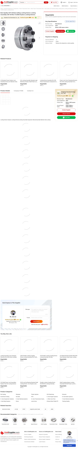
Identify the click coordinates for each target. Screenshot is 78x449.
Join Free (75, 2)
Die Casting (3, 394)
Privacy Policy (58, 441)
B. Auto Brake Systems (67, 396)
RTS (32, 396)
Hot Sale (18, 396)
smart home (34, 401)
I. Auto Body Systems (5, 401)
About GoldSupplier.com (60, 434)
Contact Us (57, 436)
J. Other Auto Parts (51, 399)
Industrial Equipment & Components (11, 8)
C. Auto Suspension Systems (7, 399)
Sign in (71, 2)
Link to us (57, 439)
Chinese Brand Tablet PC (52, 401)
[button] (39, 37)
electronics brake (6, 409)
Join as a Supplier (27, 434)
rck (45, 409)
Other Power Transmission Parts (37, 8)
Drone (17, 401)
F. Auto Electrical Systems (68, 399)
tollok (52, 409)
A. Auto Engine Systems (52, 396)
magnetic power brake (35, 409)
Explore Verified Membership (30, 439)
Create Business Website (29, 441)
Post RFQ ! (44, 324)
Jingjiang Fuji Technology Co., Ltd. (11, 17)
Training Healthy (66, 401)
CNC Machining (50, 394)
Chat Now (69, 445)
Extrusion (64, 394)
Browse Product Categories (44, 436)
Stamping (18, 394)
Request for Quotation (43, 434)
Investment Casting (5, 396)
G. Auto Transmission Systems (38, 399)
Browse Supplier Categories (44, 439)
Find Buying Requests (28, 436)
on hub (16, 409)
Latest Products (42, 441)
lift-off (24, 409)
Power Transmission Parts (24, 8)
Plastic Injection (34, 394)
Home (2, 8)
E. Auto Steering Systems (22, 399)
